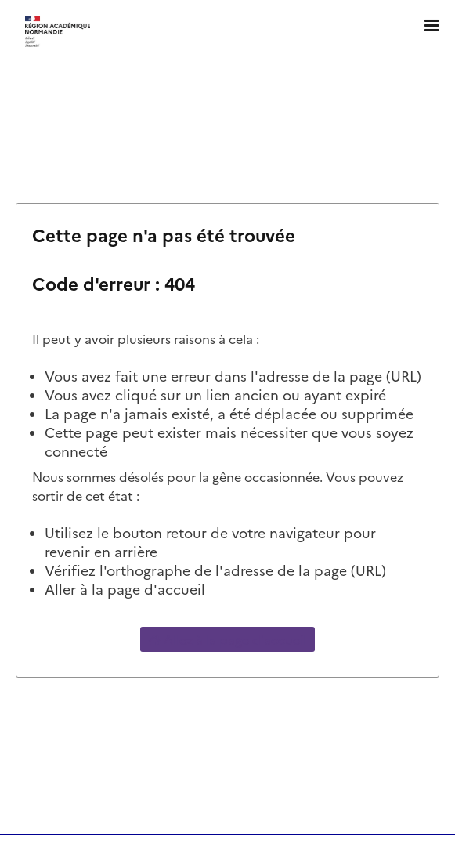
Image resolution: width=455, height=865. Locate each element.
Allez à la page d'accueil (227, 639)
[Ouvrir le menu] (431, 23)
